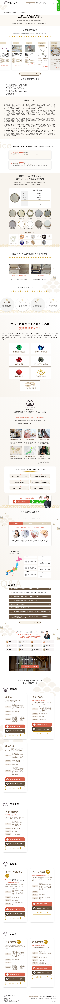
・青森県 (26, 561)
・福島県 (28, 562)
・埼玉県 (32, 567)
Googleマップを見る (16, 730)
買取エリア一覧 (17, 12)
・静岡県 (34, 574)
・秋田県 (28, 561)
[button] (8, 51)
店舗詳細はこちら (14, 735)
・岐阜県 (28, 574)
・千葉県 (26, 568)
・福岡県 (40, 573)
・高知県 (48, 569)
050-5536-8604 (41, 2)
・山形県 (31, 561)
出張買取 (15, 523)
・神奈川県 (29, 567)
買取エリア (41, 998)
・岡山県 (45, 563)
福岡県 (22, 12)
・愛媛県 (45, 569)
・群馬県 (28, 568)
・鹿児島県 (46, 575)
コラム (51, 998)
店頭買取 (30, 523)
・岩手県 (34, 561)
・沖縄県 (40, 576)
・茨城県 (34, 568)
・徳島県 (40, 569)
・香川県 (43, 569)
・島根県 (43, 563)
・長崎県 (45, 573)
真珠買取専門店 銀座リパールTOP (9, 12)
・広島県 (48, 563)
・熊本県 (40, 575)
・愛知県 (26, 575)
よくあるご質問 (46, 998)
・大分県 (48, 573)
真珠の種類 (33, 998)
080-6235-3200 (15, 909)
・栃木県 (31, 568)
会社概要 (54, 998)
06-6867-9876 (14, 974)
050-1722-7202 (42, 903)
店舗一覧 (37, 998)
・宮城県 (26, 562)
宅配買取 (44, 523)
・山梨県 (26, 574)
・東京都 (26, 567)
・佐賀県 (43, 573)
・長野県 (31, 574)
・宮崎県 (43, 575)
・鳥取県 (40, 563)
